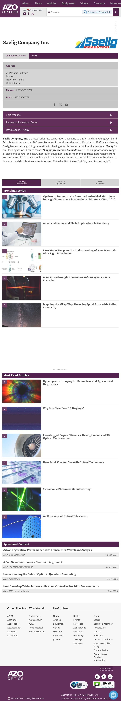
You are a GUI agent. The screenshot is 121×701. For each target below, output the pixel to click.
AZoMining (12, 635)
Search (97, 619)
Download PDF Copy (17, 130)
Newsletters (100, 627)
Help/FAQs (78, 635)
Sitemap (77, 639)
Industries (78, 631)
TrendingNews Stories (21, 182)
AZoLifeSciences (37, 631)
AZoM (10, 616)
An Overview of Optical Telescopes (65, 516)
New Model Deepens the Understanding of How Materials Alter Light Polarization (79, 252)
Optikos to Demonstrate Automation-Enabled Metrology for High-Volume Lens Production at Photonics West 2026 (79, 198)
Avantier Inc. (15, 578)
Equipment (58, 623)
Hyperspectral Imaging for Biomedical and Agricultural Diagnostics (78, 382)
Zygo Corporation (17, 554)
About (97, 616)
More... (115, 3)
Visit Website (13, 115)
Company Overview (16, 55)
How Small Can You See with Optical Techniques (73, 462)
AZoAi (31, 623)
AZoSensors (34, 616)
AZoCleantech (14, 627)
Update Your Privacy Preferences (26, 697)
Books (76, 616)
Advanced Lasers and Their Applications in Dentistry (76, 223)
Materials (78, 623)
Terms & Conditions (103, 639)
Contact (97, 631)
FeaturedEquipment (61, 182)
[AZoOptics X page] (32, 13)
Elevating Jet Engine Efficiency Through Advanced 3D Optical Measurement (76, 436)
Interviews (58, 635)
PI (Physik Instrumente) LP (21, 566)
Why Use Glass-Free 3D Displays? (63, 408)
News (56, 616)
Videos (56, 627)
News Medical (36, 627)
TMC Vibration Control (19, 591)
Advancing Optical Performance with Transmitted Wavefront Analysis (47, 550)
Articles (57, 619)
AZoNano (11, 619)
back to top (106, 668)
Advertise (98, 635)
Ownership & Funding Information (100, 657)
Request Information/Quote (22, 122)
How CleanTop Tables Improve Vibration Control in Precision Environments (51, 586)
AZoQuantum (35, 619)
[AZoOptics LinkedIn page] (24, 13)
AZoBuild (11, 631)
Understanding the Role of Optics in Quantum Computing (39, 574)
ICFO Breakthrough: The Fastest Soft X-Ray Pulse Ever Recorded (76, 279)
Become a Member (103, 623)
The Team (78, 643)
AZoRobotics (13, 623)
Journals (57, 639)
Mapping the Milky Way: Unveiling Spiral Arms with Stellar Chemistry (79, 306)
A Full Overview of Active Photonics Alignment (32, 562)
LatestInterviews (99, 182)
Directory (57, 631)
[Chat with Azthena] (113, 694)
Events (76, 619)
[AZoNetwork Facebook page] (28, 13)
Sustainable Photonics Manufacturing (67, 489)
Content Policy (101, 650)
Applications (79, 627)
